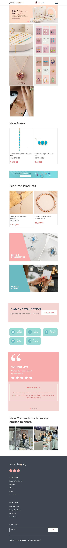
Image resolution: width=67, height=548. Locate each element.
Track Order (13, 517)
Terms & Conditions (15, 495)
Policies (11, 491)
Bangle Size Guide (15, 510)
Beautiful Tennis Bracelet (43, 216)
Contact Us (12, 513)
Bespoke (12, 484)
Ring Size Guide (14, 506)
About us (12, 488)
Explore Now (49, 313)
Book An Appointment (16, 481)
